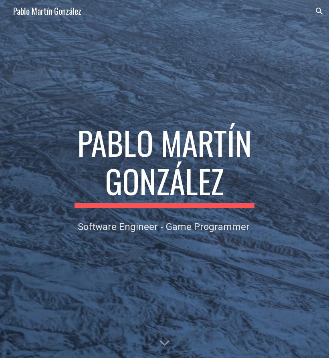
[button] (319, 11)
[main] (164, 166)
